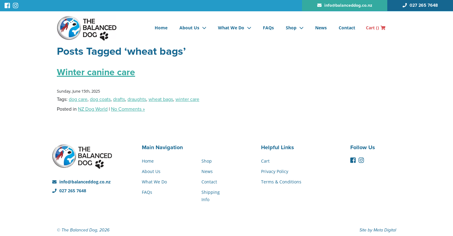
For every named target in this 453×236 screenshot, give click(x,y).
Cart (375, 28)
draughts (136, 99)
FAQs (268, 28)
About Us (189, 28)
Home (161, 28)
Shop (291, 28)
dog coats (100, 99)
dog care (78, 99)
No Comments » (128, 109)
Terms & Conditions (281, 182)
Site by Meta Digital (377, 230)
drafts (119, 99)
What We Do (231, 28)
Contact (347, 28)
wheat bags (161, 99)
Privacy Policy (274, 171)
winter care (187, 99)
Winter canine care (96, 72)
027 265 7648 (69, 191)
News (321, 28)
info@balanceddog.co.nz (81, 182)
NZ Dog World (93, 109)
